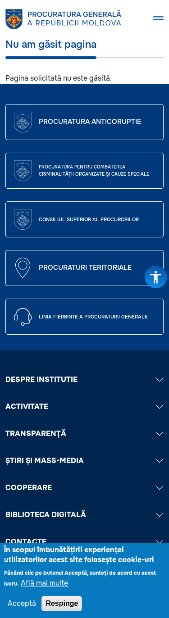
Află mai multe (44, 587)
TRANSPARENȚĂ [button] (84, 433)
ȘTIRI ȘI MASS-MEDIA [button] (84, 460)
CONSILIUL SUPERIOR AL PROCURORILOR (89, 219)
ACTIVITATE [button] (84, 406)
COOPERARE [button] (84, 487)
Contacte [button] (84, 541)
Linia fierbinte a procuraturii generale (93, 317)
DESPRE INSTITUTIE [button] (84, 379)
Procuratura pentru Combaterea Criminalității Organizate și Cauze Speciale (94, 170)
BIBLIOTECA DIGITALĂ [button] (84, 514)
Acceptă (22, 607)
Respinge (62, 607)
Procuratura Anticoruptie (90, 122)
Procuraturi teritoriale (85, 268)
